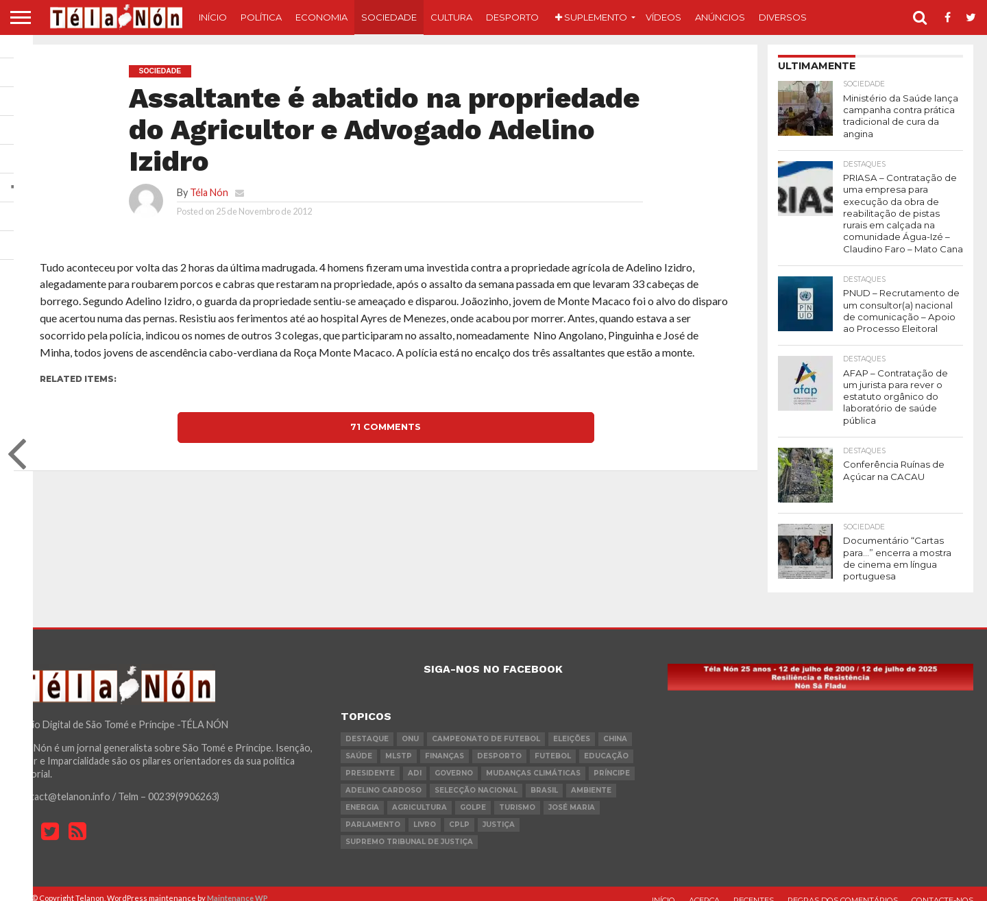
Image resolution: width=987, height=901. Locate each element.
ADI (415, 762)
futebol (553, 745)
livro (424, 814)
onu (410, 728)
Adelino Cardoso (383, 780)
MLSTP (398, 745)
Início (213, 17)
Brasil (544, 780)
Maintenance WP (237, 887)
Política (261, 17)
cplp (459, 814)
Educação (606, 745)
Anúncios (720, 17)
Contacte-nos (942, 890)
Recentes (753, 890)
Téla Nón (209, 192)
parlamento (372, 814)
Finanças (444, 745)
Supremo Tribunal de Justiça (409, 831)
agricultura (419, 797)
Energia (362, 797)
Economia (321, 17)
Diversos (783, 17)
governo (454, 762)
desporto (499, 745)
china (615, 728)
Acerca (704, 890)
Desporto (512, 17)
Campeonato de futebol (486, 728)
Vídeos (663, 17)
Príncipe (612, 762)
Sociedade (389, 17)
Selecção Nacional (476, 780)
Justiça (499, 814)
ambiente (591, 780)
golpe (473, 797)
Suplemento (591, 17)
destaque (367, 728)
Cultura (451, 17)
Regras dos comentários (843, 890)
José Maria (571, 797)
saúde (358, 745)
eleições (571, 728)
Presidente (370, 762)
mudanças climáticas (533, 762)
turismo (517, 797)
